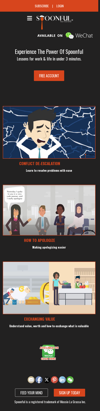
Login (60, 5)
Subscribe (42, 5)
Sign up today (69, 392)
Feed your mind (31, 392)
